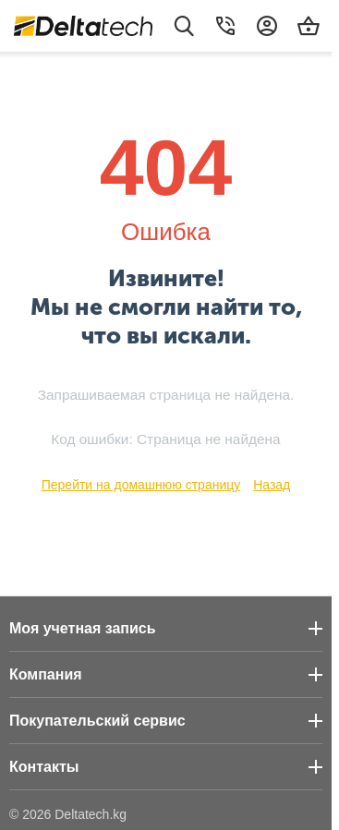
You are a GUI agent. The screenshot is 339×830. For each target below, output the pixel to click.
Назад (271, 484)
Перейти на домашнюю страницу (141, 484)
